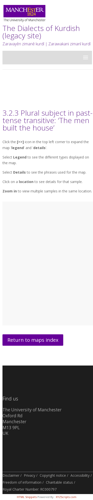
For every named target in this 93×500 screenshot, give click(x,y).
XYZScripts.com (66, 497)
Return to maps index (32, 340)
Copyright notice (53, 475)
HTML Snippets (27, 497)
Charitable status (59, 482)
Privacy (29, 475)
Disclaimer (10, 475)
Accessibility (80, 475)
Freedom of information (21, 482)
